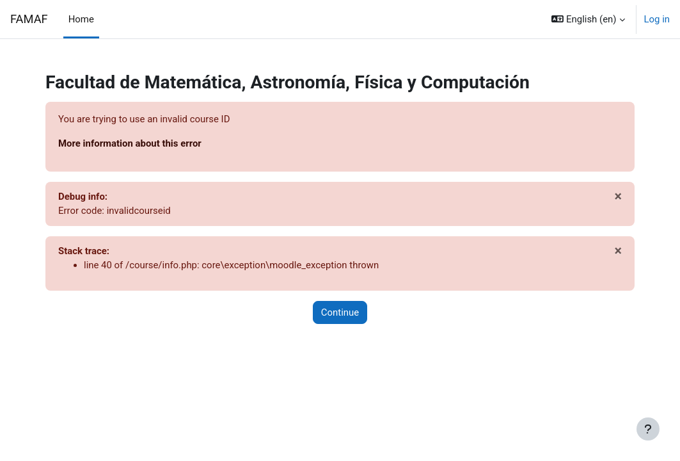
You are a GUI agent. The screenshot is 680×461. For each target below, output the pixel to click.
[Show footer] (648, 429)
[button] (588, 19)
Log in (657, 19)
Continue (340, 312)
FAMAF (29, 19)
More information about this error (130, 143)
